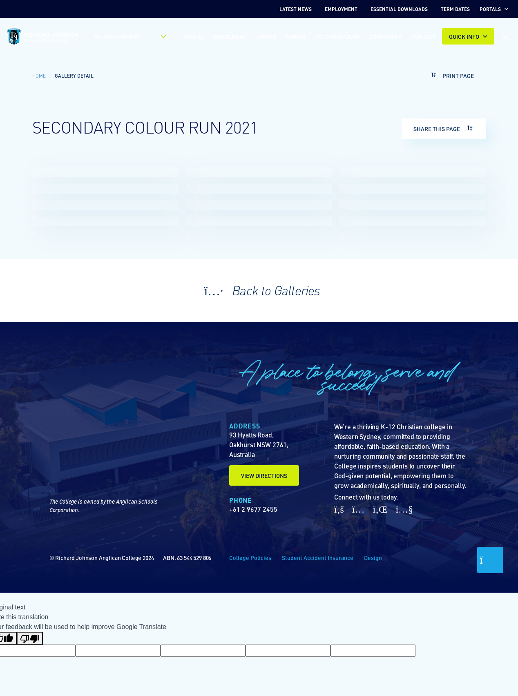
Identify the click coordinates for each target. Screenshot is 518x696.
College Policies (250, 557)
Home (39, 75)
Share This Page (443, 129)
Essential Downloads (399, 9)
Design (373, 557)
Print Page (450, 75)
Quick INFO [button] (464, 36)
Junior (266, 36)
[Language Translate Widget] (126, 36)
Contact (423, 36)
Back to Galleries (259, 290)
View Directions (264, 475)
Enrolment (230, 36)
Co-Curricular (337, 36)
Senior (296, 36)
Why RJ (194, 36)
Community (385, 36)
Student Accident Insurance (317, 557)
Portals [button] (490, 9)
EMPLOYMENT (341, 9)
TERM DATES (455, 9)
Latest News (295, 9)
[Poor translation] (30, 638)
